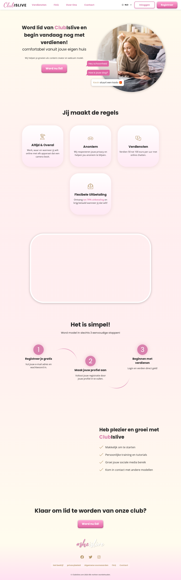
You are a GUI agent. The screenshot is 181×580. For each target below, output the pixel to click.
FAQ (56, 4)
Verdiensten (39, 4)
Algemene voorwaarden (96, 565)
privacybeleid (74, 565)
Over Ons (71, 4)
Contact (89, 4)
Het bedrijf (58, 565)
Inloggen (144, 4)
